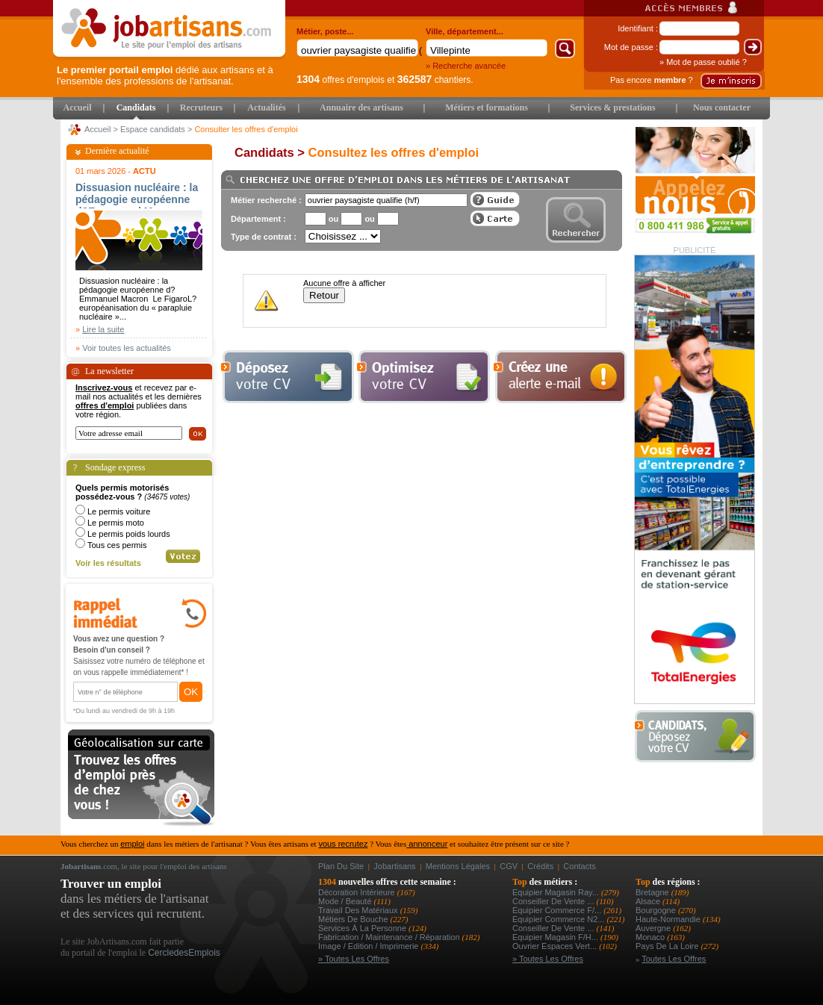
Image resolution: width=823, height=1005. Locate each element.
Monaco (651, 937)
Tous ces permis (116, 545)
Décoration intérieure (357, 892)
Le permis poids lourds (128, 533)
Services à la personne (363, 928)
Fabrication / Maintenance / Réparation (390, 937)
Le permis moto (115, 522)
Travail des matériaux (359, 910)
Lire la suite (103, 329)
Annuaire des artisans (361, 107)
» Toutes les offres (353, 958)
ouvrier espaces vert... (555, 946)
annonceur (426, 843)
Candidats (136, 107)
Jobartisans (394, 866)
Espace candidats (152, 129)
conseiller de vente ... (554, 901)
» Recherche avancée (466, 65)
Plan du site (341, 866)
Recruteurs (201, 107)
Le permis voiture (118, 511)
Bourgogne (657, 910)
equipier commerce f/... (557, 910)
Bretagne (653, 892)
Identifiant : (638, 28)
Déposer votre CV (699, 736)
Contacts (579, 866)
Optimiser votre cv (422, 376)
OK (191, 691)
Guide (495, 200)
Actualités (266, 107)
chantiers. (435, 80)
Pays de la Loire (668, 946)
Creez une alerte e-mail (560, 376)
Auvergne (654, 928)
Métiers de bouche (354, 919)
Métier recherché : (266, 200)
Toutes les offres (674, 958)
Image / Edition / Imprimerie (369, 946)
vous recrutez (342, 843)
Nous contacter (722, 107)
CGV (509, 866)
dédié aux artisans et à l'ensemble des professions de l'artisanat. (165, 75)
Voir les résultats (108, 562)
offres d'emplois (340, 80)
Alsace (649, 901)
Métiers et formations (486, 107)
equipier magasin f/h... (556, 937)
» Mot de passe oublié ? (703, 61)
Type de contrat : (263, 236)
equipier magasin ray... (556, 892)
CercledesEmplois (184, 953)
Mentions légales (458, 866)
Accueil (77, 107)
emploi (132, 843)
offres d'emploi (104, 405)
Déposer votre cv (287, 376)
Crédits (540, 866)
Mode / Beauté (346, 901)
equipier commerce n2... (559, 919)
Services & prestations (612, 107)
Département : (258, 218)
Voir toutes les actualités (126, 347)
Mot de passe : (631, 47)
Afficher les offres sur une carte (495, 218)
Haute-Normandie (669, 919)
